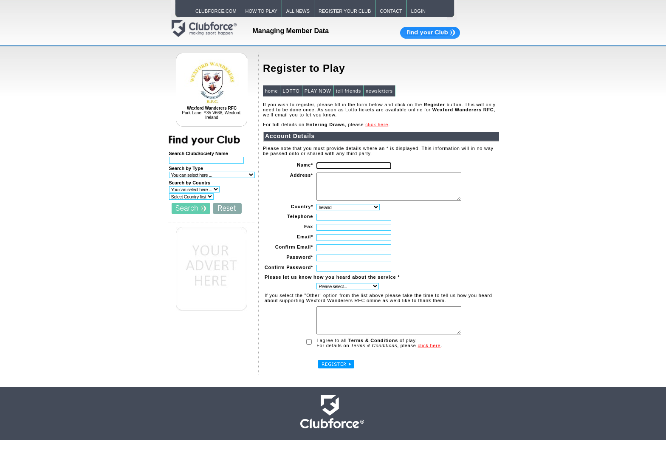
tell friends (348, 90)
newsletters (378, 90)
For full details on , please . (325, 124)
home (271, 90)
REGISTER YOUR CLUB (345, 11)
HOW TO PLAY (261, 11)
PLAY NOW (317, 90)
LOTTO (290, 90)
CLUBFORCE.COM (216, 11)
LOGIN (418, 11)
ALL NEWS (298, 11)
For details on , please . (379, 355)
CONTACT (391, 11)
